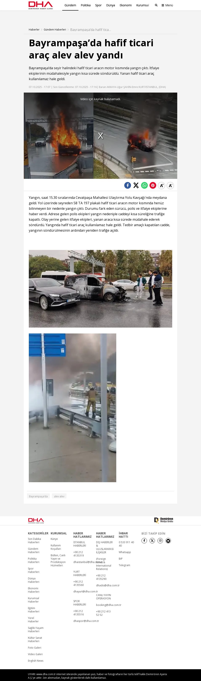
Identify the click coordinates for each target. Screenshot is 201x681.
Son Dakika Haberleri (34, 533)
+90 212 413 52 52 (103, 606)
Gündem (70, 5)
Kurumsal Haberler (33, 592)
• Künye (124, 676)
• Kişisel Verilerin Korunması (155, 676)
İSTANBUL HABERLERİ (79, 536)
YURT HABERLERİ (79, 566)
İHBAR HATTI (123, 527)
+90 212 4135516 (78, 605)
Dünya (110, 5)
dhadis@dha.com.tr (108, 578)
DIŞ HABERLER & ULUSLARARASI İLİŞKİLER (105, 540)
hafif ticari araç (142, 66)
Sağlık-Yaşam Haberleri (36, 622)
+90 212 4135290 (101, 570)
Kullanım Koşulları (56, 539)
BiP (121, 551)
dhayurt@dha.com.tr (85, 584)
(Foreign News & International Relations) (103, 556)
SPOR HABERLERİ (79, 595)
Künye (54, 531)
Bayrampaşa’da (41, 60)
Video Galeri (35, 647)
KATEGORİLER (38, 526)
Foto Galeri (34, 640)
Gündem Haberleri (55, 22)
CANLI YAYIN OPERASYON (103, 589)
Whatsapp (125, 545)
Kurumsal (142, 5)
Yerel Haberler (33, 612)
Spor (98, 5)
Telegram (124, 558)
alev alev (59, 489)
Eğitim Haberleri (33, 602)
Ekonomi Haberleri (33, 582)
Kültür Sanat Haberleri (35, 632)
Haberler (34, 22)
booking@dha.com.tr (108, 597)
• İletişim (134, 676)
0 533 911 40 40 (126, 536)
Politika (86, 5)
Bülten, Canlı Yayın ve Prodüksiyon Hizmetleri (58, 553)
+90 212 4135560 (78, 576)
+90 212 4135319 (78, 546)
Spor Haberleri (33, 563)
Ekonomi (126, 5)
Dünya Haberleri (33, 572)
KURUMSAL (59, 526)
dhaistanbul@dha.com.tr (88, 554)
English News (35, 653)
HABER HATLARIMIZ (82, 527)
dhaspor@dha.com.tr (86, 613)
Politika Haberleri (33, 553)
